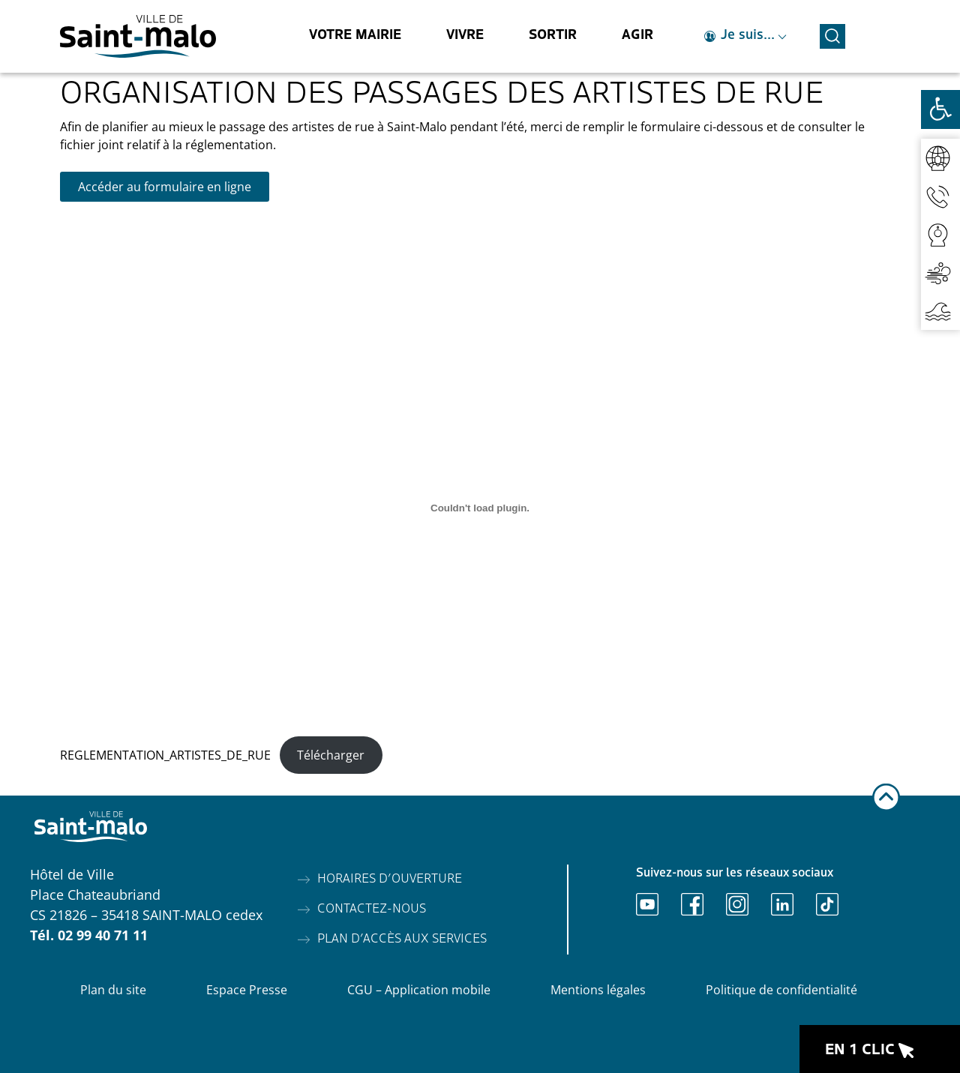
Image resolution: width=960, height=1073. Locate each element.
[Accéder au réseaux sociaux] (940, 158)
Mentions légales (598, 989)
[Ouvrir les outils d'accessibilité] (940, 109)
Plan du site (113, 989)
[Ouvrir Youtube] (647, 904)
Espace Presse (246, 989)
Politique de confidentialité (781, 989)
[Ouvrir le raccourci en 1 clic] (880, 1049)
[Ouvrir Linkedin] (782, 904)
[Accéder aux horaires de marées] (940, 311)
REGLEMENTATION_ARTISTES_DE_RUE (165, 755)
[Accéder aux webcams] (940, 234)
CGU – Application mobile (418, 989)
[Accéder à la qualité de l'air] (940, 272)
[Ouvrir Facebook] (692, 904)
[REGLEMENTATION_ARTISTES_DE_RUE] (480, 508)
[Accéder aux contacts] (940, 196)
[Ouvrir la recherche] (832, 34)
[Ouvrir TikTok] (827, 904)
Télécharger (330, 755)
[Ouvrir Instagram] (737, 904)
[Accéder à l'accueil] (138, 36)
